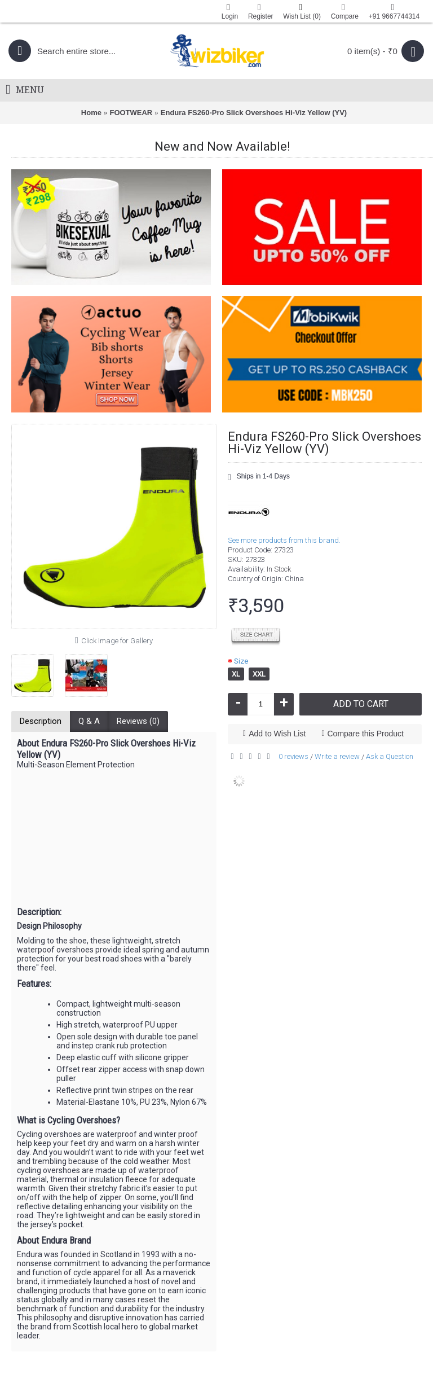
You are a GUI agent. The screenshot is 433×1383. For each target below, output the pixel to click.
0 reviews (293, 756)
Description (40, 721)
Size (241, 661)
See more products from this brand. (284, 540)
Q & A (89, 721)
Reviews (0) (138, 721)
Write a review (337, 756)
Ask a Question (389, 756)
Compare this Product (366, 733)
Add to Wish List (277, 733)
